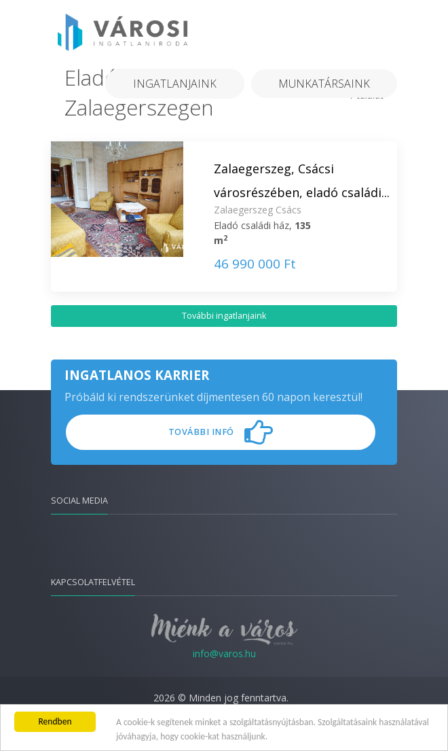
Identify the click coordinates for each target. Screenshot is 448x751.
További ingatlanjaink (224, 315)
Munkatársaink (324, 83)
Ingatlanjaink (175, 83)
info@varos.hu (224, 653)
